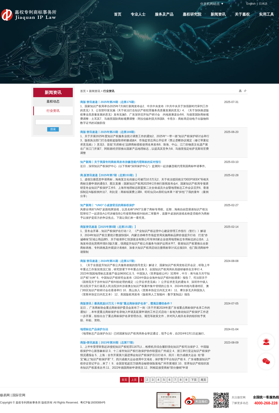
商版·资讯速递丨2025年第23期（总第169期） (108, 132)
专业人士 (138, 14)
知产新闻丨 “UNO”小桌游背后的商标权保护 (107, 205)
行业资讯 (53, 110)
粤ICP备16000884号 (93, 402)
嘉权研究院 (192, 14)
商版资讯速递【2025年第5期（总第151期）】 (108, 226)
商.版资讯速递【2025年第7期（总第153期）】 (109, 175)
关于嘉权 (242, 14)
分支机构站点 (210, 4)
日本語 (263, 3)
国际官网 (18, 395)
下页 (194, 379)
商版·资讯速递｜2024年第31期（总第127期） (108, 261)
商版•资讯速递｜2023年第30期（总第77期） (108, 342)
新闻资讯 (218, 14)
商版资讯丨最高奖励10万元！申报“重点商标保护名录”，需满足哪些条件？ (126, 303)
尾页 (203, 379)
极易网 (5, 395)
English (251, 3)
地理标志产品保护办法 (94, 329)
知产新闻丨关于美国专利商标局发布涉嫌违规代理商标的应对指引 (120, 162)
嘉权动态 (53, 101)
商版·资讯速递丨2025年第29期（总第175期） (108, 102)
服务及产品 (164, 14)
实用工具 (266, 14)
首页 (117, 14)
